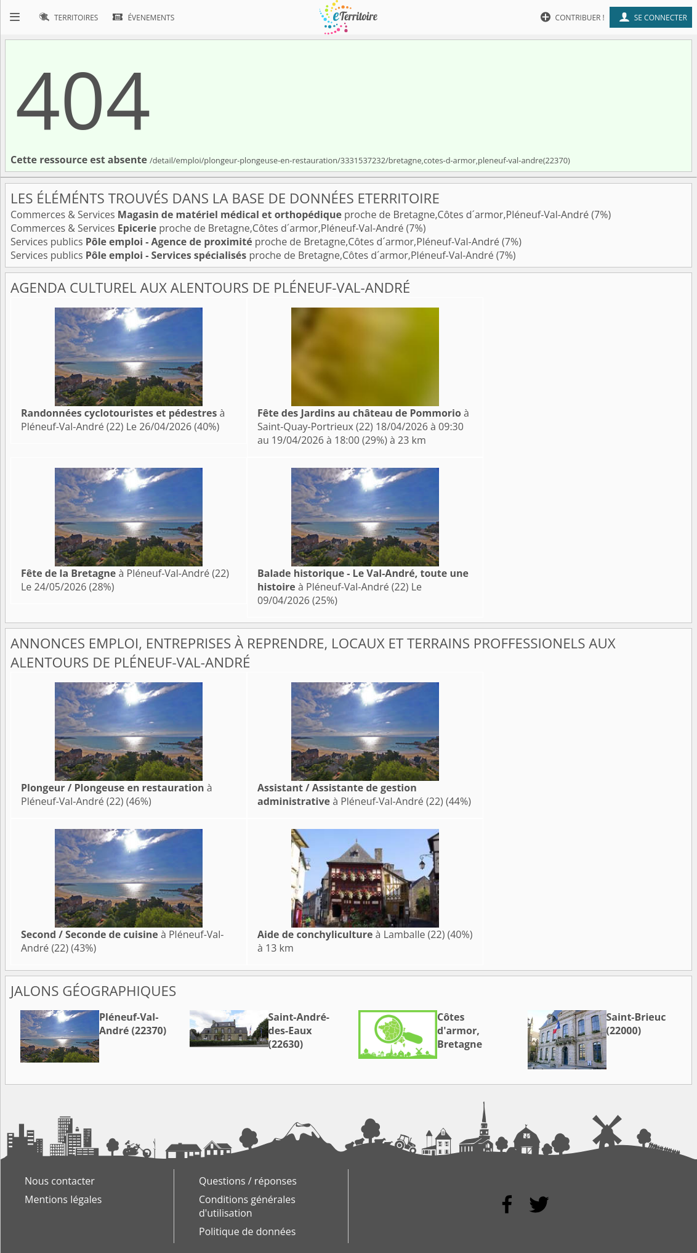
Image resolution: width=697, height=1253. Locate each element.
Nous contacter (60, 1181)
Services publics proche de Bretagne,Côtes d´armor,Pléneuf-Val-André (256, 241)
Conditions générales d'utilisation (247, 1206)
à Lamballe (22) (351, 934)
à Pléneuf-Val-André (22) (123, 419)
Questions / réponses (248, 1181)
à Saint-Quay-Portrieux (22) (363, 419)
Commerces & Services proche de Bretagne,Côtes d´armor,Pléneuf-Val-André (300, 214)
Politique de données (247, 1231)
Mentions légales (63, 1199)
